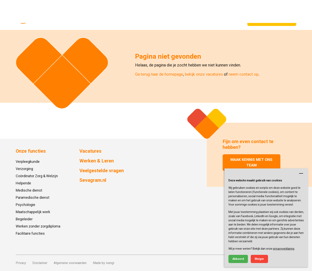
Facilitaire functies (30, 233)
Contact (137, 6)
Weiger (259, 258)
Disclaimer (39, 263)
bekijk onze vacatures (204, 74)
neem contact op (243, 74)
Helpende (23, 183)
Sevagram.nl (71, 6)
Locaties (89, 6)
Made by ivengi (103, 263)
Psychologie (25, 205)
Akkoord (238, 258)
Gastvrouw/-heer (140, 21)
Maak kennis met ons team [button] (251, 162)
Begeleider (24, 219)
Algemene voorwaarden (70, 263)
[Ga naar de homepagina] (34, 15)
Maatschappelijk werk (33, 212)
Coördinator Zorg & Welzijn (37, 176)
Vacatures (104, 21)
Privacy (21, 263)
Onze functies (75, 21)
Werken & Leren (176, 21)
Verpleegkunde (28, 161)
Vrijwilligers (208, 21)
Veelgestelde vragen (113, 6)
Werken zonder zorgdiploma (38, 226)
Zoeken (288, 6)
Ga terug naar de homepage (159, 74)
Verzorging (24, 169)
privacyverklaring (283, 248)
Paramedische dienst (32, 197)
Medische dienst (29, 190)
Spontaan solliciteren (272, 21)
